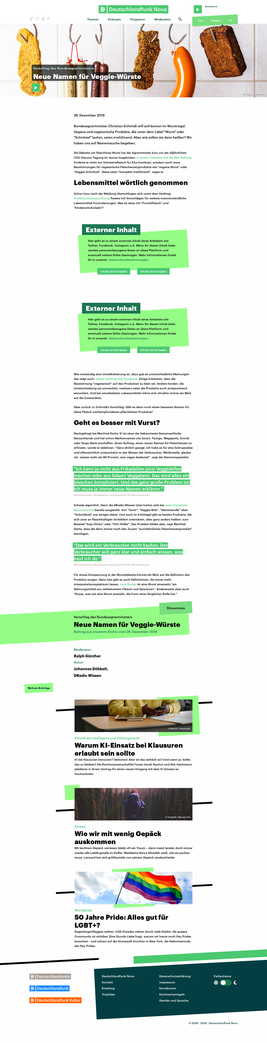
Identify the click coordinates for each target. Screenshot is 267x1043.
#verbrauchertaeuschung (92, 198)
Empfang (108, 988)
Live (200, 20)
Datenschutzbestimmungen (128, 259)
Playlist (215, 20)
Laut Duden (128, 584)
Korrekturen (167, 988)
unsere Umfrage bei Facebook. (116, 378)
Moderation (162, 19)
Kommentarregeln (172, 994)
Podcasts (114, 19)
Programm (137, 19)
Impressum (167, 982)
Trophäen (108, 994)
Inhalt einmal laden (113, 271)
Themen (93, 19)
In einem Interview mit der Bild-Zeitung (163, 157)
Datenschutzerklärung (175, 976)
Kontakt (107, 982)
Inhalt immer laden (153, 271)
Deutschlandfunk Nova (118, 976)
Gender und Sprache (173, 1000)
